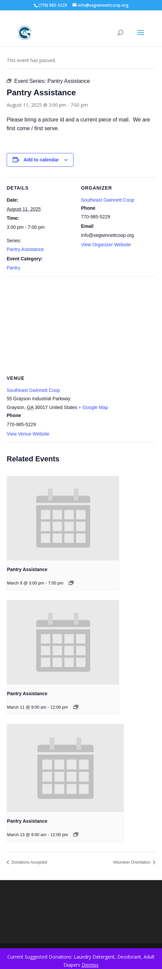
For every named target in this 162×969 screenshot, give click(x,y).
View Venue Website (28, 434)
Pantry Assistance (25, 249)
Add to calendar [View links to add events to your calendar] (41, 159)
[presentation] (63, 518)
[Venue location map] (81, 324)
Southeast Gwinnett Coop (108, 200)
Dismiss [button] (90, 965)
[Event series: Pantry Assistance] (71, 583)
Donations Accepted (28, 862)
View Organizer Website (106, 244)
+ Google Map (93, 407)
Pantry (13, 267)
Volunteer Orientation (132, 862)
